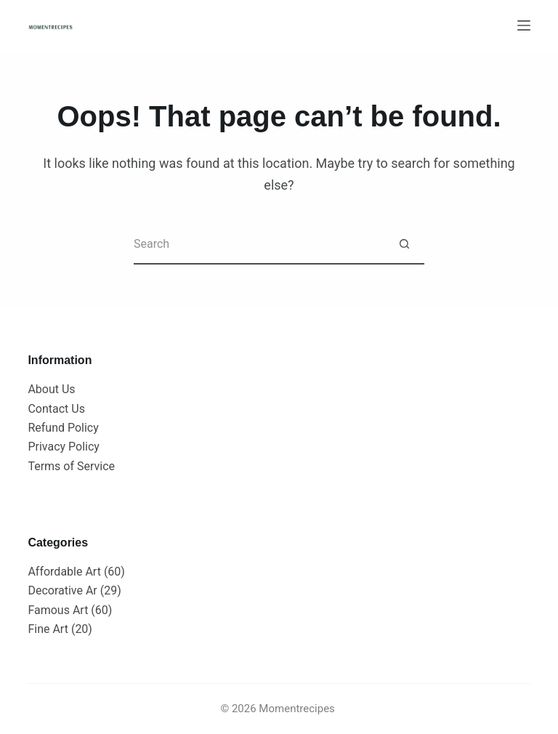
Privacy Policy (64, 446)
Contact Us (56, 409)
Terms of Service (71, 466)
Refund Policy (63, 428)
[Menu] (523, 25)
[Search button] (404, 245)
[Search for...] (259, 245)
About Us (51, 389)
